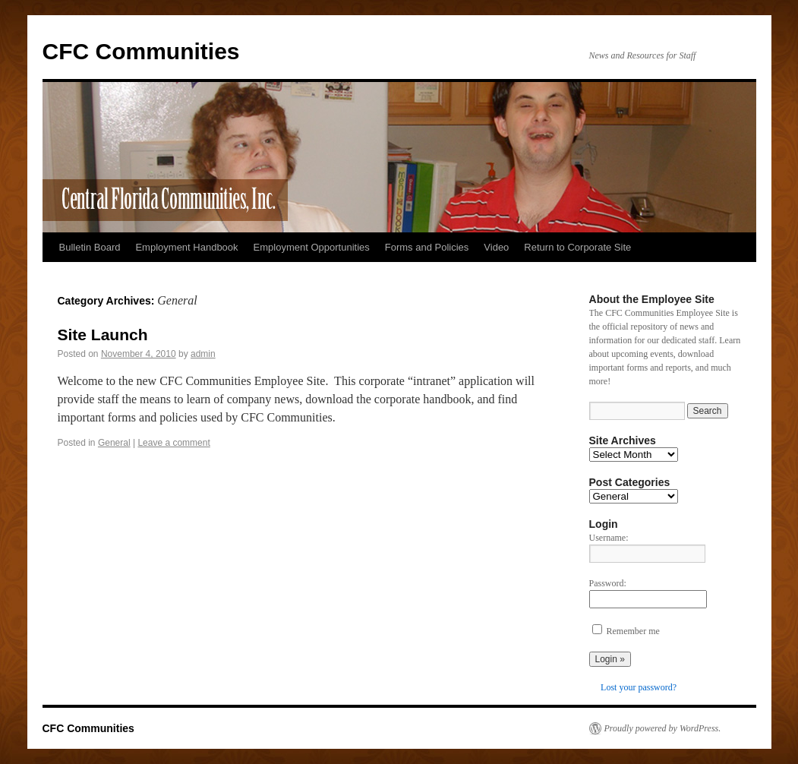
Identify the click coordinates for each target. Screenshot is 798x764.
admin (203, 354)
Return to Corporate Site (577, 247)
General (114, 442)
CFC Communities (141, 51)
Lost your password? (639, 687)
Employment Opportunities (312, 247)
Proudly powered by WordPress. (662, 728)
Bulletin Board (90, 247)
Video (496, 247)
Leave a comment (173, 442)
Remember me (633, 631)
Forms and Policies (427, 247)
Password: (607, 583)
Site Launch (103, 334)
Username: (609, 537)
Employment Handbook (186, 247)
